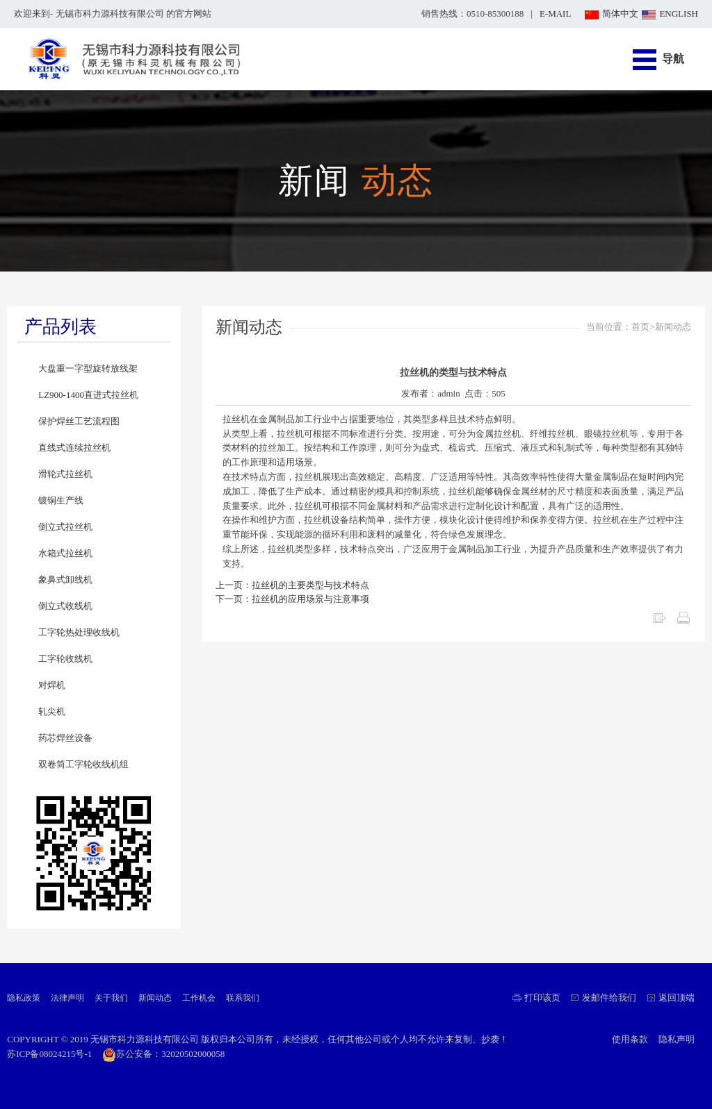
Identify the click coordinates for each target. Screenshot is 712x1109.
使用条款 (630, 1039)
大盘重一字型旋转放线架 (88, 368)
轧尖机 (51, 711)
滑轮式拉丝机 (65, 474)
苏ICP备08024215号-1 (49, 1054)
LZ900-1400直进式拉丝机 (88, 395)
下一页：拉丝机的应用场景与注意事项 (292, 599)
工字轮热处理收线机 (79, 632)
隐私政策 (23, 998)
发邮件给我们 (609, 997)
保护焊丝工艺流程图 (79, 421)
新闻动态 (155, 998)
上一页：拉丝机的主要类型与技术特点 (292, 585)
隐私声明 (676, 1039)
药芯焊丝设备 (65, 738)
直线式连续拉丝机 (74, 447)
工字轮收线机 (65, 658)
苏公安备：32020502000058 (163, 1054)
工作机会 (199, 998)
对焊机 (51, 685)
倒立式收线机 (65, 606)
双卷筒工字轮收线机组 (83, 764)
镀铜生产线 (60, 500)
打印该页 (542, 997)
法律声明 (67, 998)
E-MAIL (556, 13)
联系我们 (242, 998)
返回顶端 (676, 997)
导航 (673, 59)
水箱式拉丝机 (65, 553)
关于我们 (111, 998)
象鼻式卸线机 (65, 579)
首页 (640, 327)
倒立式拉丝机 (65, 527)
